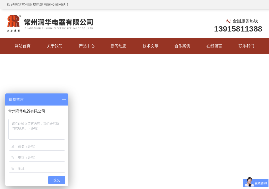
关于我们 (55, 46)
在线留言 (214, 46)
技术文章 (150, 46)
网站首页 (22, 46)
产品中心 (87, 46)
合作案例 (182, 46)
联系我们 (246, 46)
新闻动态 (118, 46)
